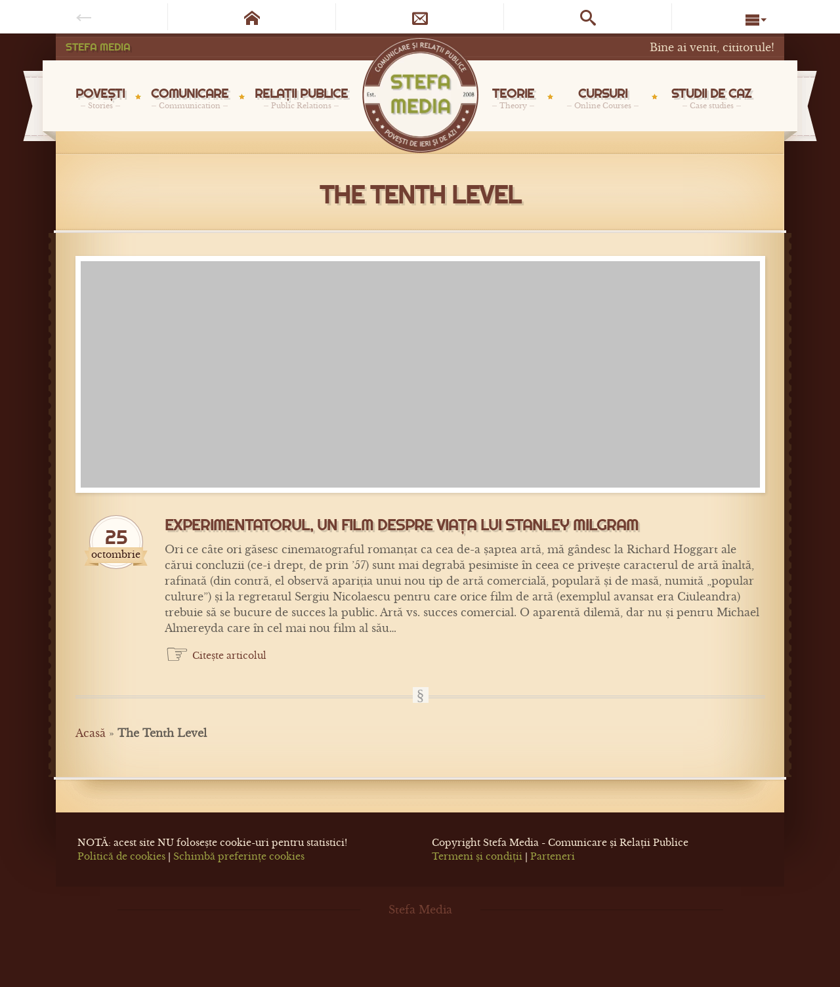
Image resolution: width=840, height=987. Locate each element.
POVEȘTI (100, 97)
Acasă (90, 733)
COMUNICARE (189, 97)
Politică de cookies (121, 856)
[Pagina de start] (252, 16)
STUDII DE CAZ (711, 97)
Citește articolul (229, 656)
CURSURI (603, 97)
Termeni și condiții (477, 856)
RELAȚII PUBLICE (301, 97)
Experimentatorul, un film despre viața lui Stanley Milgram (402, 525)
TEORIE (513, 97)
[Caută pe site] (588, 16)
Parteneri (552, 856)
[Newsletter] (420, 16)
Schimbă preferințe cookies (238, 856)
